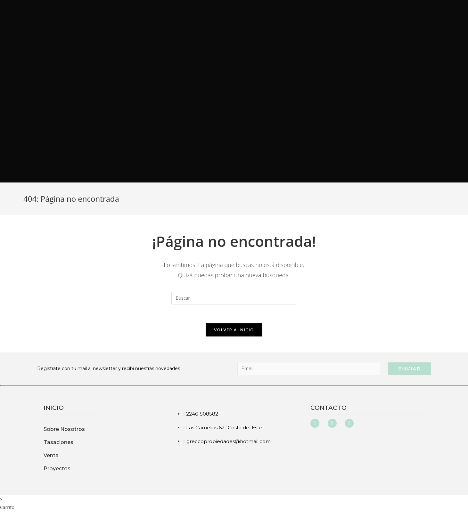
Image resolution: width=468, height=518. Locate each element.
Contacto (328, 408)
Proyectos (57, 469)
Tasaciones (58, 443)
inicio (54, 408)
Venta (51, 456)
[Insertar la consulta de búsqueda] (233, 298)
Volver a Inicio (234, 330)
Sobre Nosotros (64, 429)
